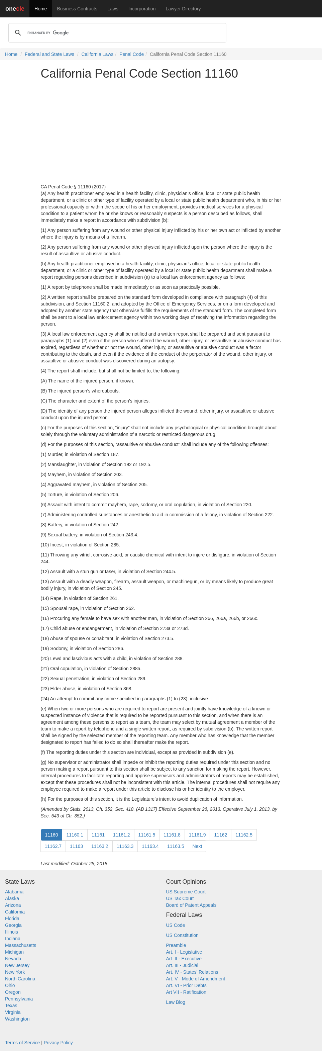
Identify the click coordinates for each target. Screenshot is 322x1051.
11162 (220, 835)
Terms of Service (22, 1042)
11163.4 (150, 846)
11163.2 (99, 846)
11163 (76, 846)
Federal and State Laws (49, 54)
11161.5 (146, 835)
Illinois (11, 932)
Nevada (13, 958)
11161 (98, 835)
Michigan (14, 952)
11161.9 (197, 835)
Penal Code (131, 54)
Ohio (10, 985)
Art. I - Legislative (184, 952)
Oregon (13, 992)
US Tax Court (180, 898)
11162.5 (243, 835)
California (15, 911)
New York (15, 972)
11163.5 (175, 846)
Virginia (12, 1012)
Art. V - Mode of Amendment (195, 978)
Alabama (14, 891)
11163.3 (125, 846)
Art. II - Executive (184, 958)
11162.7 (53, 846)
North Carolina (20, 978)
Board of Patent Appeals (191, 905)
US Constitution (182, 935)
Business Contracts (77, 8)
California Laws (98, 54)
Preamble (176, 945)
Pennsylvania (19, 998)
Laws (112, 8)
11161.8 (172, 835)
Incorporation (142, 8)
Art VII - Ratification (186, 992)
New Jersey (17, 965)
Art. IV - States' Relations (192, 972)
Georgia (13, 925)
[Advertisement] (161, 132)
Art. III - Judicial (182, 965)
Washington (17, 1019)
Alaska (12, 898)
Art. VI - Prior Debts (186, 985)
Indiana (12, 938)
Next (197, 846)
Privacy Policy (58, 1042)
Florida (12, 918)
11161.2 (121, 835)
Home (40, 8)
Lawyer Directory (183, 8)
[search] (116, 33)
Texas (11, 1005)
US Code (175, 925)
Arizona (13, 905)
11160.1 (74, 835)
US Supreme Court (186, 891)
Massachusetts (20, 945)
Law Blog (176, 1002)
